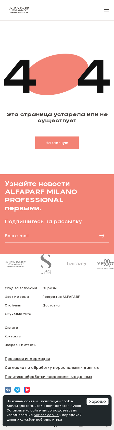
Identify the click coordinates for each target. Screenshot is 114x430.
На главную (57, 143)
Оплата (11, 327)
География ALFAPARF (61, 296)
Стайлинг (13, 305)
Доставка (51, 305)
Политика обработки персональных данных (48, 376)
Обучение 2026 (18, 314)
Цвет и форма (17, 296)
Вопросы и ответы (20, 345)
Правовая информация (27, 358)
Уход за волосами (21, 288)
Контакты (13, 336)
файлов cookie (46, 415)
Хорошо (97, 402)
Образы (50, 288)
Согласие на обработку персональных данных (52, 367)
